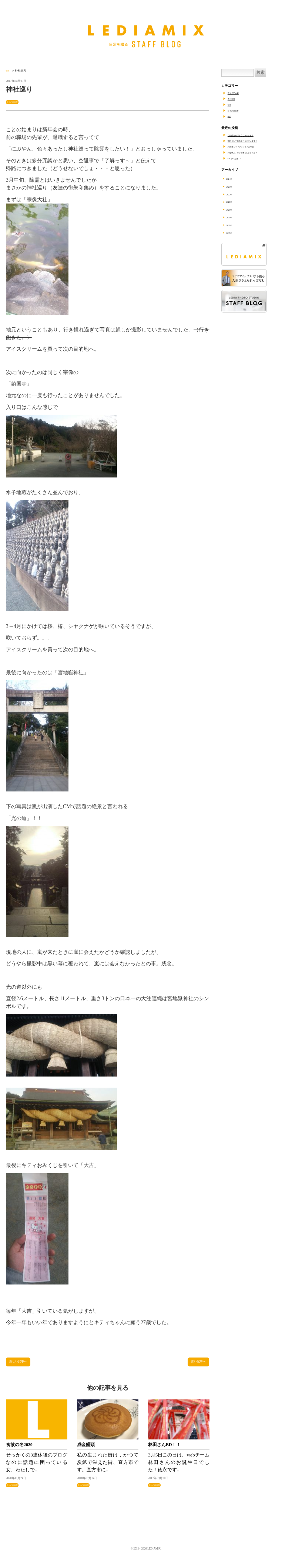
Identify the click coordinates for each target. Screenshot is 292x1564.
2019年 (234, 217)
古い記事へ (194, 1365)
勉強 (231, 104)
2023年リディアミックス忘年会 (251, 146)
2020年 (234, 209)
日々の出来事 (16, 101)
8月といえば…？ (240, 158)
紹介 (231, 116)
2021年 (234, 202)
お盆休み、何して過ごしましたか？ (254, 152)
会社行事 (234, 98)
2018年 (234, 225)
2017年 (234, 233)
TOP (8, 70)
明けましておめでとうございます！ (254, 140)
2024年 (234, 179)
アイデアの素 (238, 93)
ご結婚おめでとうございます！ (251, 135)
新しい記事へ (24, 1365)
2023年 (234, 186)
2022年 (234, 194)
